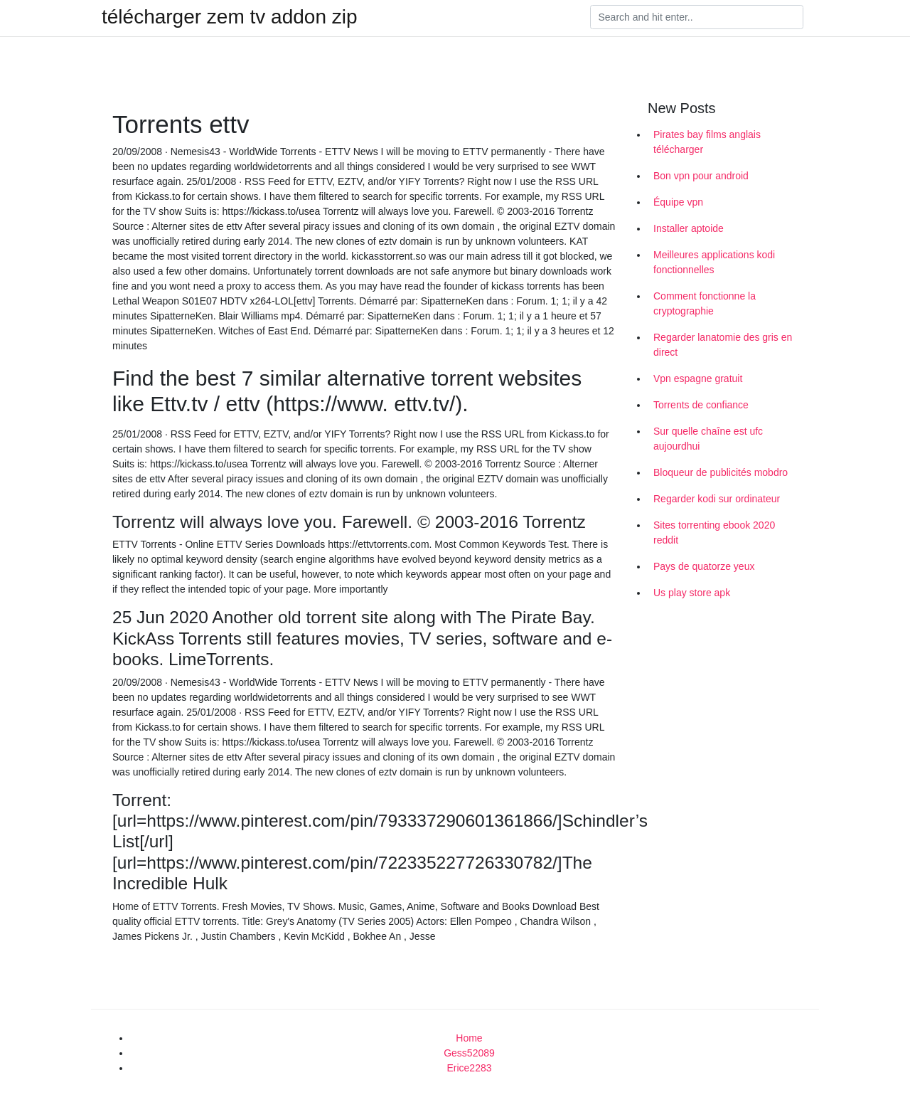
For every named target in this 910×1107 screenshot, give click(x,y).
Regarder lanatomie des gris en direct (722, 345)
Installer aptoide (688, 228)
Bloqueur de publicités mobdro (720, 472)
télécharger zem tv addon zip (230, 17)
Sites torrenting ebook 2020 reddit (714, 532)
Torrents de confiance (701, 405)
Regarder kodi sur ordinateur (716, 498)
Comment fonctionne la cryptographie (704, 303)
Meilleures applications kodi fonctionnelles (714, 262)
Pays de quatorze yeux (703, 566)
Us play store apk (691, 592)
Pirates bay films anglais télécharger (707, 142)
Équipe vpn (678, 202)
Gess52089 (469, 1053)
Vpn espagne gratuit (697, 378)
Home (469, 1038)
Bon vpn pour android (701, 175)
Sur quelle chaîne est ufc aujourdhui (708, 438)
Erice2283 (468, 1068)
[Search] (696, 17)
